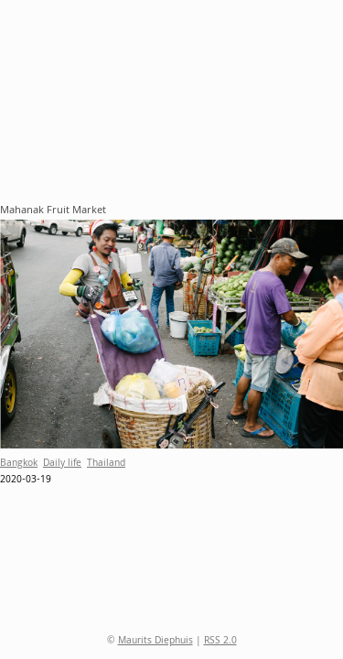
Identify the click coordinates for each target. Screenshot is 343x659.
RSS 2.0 (220, 641)
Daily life (62, 464)
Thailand (106, 464)
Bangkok (19, 464)
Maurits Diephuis (155, 641)
